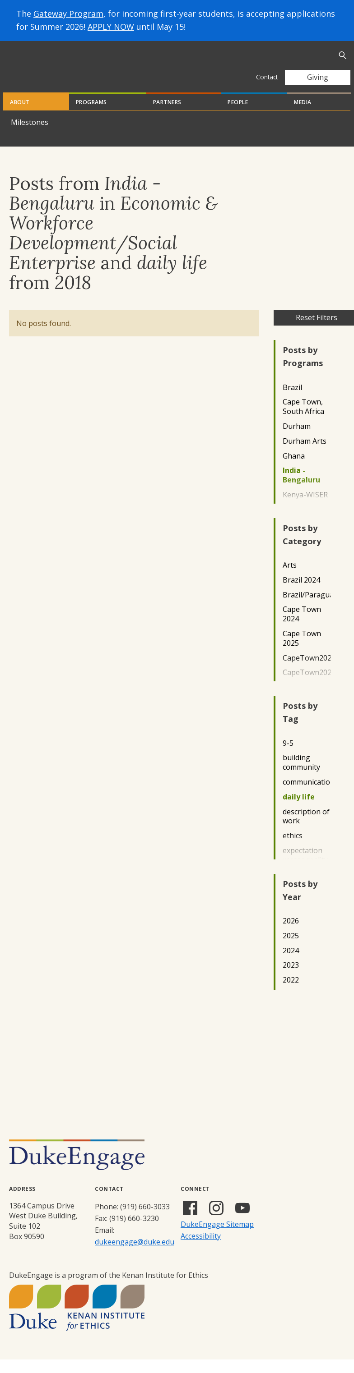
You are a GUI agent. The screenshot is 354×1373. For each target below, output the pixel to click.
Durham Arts (304, 454)
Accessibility (201, 1249)
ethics (293, 849)
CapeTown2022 (307, 671)
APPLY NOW (111, 26)
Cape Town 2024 (302, 627)
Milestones (29, 136)
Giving (317, 77)
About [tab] (20, 115)
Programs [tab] (91, 115)
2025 (291, 949)
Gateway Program (68, 13)
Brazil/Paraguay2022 (307, 608)
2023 (291, 978)
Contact (267, 77)
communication (307, 795)
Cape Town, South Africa (303, 420)
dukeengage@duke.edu (134, 1255)
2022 (291, 993)
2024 (291, 964)
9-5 (288, 757)
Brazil (292, 401)
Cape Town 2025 (302, 652)
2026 (291, 934)
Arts (290, 578)
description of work (306, 830)
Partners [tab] (167, 115)
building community (301, 776)
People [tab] (238, 115)
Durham (297, 440)
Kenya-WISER (305, 508)
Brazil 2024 (301, 593)
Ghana (294, 469)
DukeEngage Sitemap (217, 1238)
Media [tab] (303, 115)
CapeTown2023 (307, 686)
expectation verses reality (305, 868)
